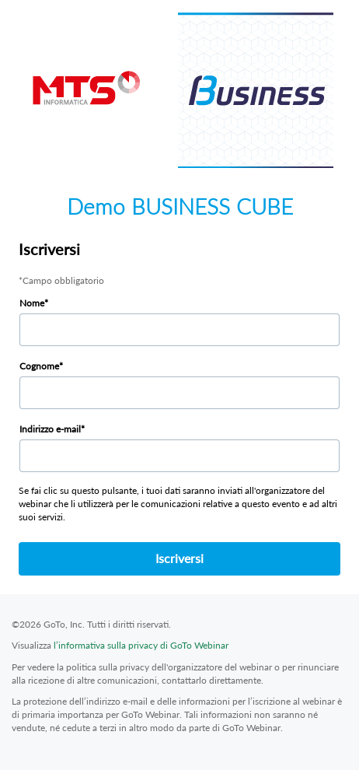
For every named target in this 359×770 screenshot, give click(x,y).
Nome (31, 303)
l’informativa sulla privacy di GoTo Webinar (141, 645)
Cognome (39, 366)
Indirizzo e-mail (50, 429)
